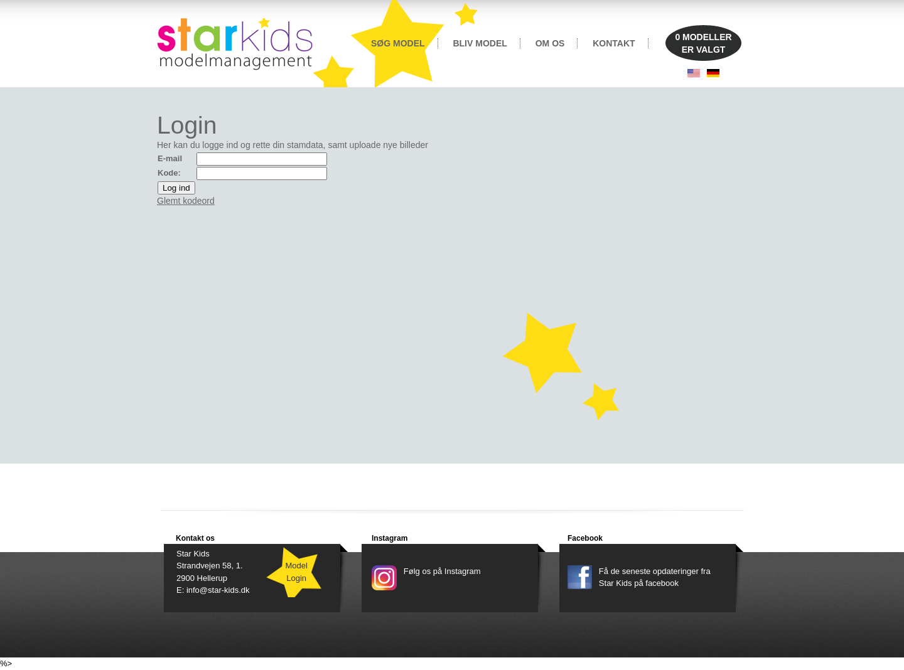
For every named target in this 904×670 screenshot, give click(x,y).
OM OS (550, 43)
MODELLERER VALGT (703, 43)
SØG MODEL (398, 43)
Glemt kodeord (186, 201)
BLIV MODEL (480, 43)
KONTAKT (614, 43)
